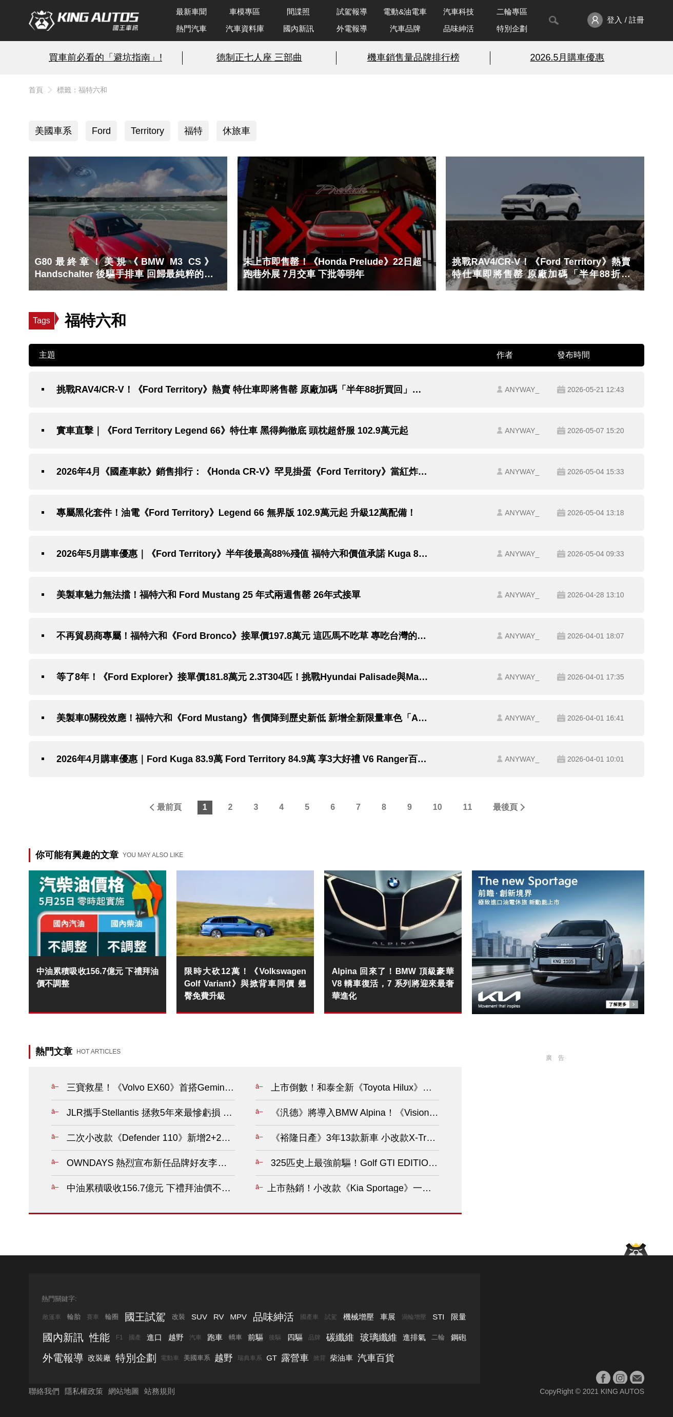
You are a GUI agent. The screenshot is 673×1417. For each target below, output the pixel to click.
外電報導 (351, 28)
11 (467, 807)
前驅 (255, 1337)
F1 (119, 1337)
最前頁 (169, 807)
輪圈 (111, 1317)
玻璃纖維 (378, 1337)
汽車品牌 (405, 28)
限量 (458, 1316)
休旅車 (236, 131)
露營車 (295, 1358)
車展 (387, 1316)
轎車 (235, 1337)
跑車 (215, 1337)
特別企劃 (512, 28)
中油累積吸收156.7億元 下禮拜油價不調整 (97, 977)
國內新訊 (298, 28)
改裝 (178, 1317)
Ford (101, 131)
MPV (238, 1316)
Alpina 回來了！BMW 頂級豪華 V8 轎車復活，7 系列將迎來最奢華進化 (393, 983)
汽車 (195, 1337)
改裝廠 (99, 1357)
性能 (99, 1337)
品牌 (314, 1337)
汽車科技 (458, 11)
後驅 (275, 1337)
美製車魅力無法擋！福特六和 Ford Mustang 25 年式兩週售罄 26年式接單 (208, 595)
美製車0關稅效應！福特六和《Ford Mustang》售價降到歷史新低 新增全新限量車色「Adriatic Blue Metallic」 (242, 718)
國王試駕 (145, 1317)
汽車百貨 (376, 1358)
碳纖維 (340, 1337)
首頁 (36, 90)
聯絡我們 (44, 1391)
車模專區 (244, 11)
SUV (199, 1316)
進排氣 (414, 1337)
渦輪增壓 (414, 1317)
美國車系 (53, 131)
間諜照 (298, 11)
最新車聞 (191, 11)
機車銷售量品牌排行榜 (413, 57)
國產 (135, 1337)
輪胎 (74, 1317)
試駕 (331, 1317)
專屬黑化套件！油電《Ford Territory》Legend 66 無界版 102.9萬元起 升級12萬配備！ (236, 513)
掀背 (319, 1358)
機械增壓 (358, 1316)
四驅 (295, 1337)
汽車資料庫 (245, 28)
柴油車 (341, 1357)
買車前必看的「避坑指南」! (105, 57)
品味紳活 (458, 28)
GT (271, 1357)
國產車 (309, 1317)
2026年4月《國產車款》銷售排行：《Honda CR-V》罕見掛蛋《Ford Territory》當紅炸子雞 (242, 472)
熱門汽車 (191, 28)
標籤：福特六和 (82, 90)
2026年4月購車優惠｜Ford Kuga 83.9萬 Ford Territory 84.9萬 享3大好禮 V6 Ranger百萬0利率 (242, 759)
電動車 (170, 1358)
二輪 (438, 1337)
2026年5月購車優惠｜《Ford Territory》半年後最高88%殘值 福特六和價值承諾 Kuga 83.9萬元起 (242, 554)
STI (438, 1316)
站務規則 (159, 1391)
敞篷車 (52, 1317)
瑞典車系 (249, 1358)
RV (218, 1316)
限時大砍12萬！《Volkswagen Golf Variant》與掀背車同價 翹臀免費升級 (245, 983)
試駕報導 (351, 11)
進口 (154, 1337)
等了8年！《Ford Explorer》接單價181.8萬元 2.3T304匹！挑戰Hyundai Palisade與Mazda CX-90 (242, 677)
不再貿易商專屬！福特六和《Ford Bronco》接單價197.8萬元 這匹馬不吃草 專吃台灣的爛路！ (242, 636)
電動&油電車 (405, 11)
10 (437, 807)
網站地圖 (123, 1391)
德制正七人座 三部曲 (259, 57)
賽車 (93, 1317)
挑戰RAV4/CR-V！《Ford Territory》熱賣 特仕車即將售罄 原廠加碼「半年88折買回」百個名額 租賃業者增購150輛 (242, 389)
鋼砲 (458, 1337)
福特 (193, 131)
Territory (147, 131)
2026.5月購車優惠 (567, 57)
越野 (176, 1337)
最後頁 (505, 807)
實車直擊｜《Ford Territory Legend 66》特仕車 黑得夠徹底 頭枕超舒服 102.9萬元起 (232, 430)
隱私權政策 (84, 1391)
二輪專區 (512, 11)
